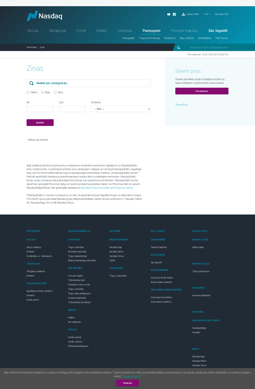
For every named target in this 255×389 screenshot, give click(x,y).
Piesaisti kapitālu (159, 248)
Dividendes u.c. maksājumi (39, 256)
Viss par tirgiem (75, 276)
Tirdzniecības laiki (76, 281)
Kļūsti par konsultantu (161, 298)
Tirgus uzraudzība (118, 276)
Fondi (81, 31)
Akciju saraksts (34, 248)
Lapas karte (190, 14)
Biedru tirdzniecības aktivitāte (81, 261)
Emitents (96, 103)
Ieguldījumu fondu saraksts (40, 291)
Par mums (222, 38)
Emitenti (30, 252)
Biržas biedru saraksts (161, 282)
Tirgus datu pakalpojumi (79, 294)
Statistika (125, 31)
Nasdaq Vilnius (116, 256)
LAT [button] (206, 14)
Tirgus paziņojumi (200, 272)
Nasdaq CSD (221, 14)
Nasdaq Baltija (199, 328)
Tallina (33, 92)
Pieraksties (202, 92)
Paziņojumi (151, 31)
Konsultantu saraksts (161, 302)
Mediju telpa (198, 248)
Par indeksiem (74, 322)
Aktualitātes (204, 38)
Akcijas (32, 31)
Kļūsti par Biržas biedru (162, 278)
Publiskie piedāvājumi (78, 346)
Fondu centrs (33, 300)
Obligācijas (57, 31)
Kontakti (196, 333)
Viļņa (60, 92)
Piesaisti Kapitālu (184, 31)
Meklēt (40, 123)
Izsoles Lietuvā (75, 342)
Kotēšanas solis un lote (79, 285)
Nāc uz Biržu (187, 38)
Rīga (47, 92)
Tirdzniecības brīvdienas (79, 303)
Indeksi (101, 31)
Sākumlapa (31, 48)
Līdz (61, 103)
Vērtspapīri (129, 38)
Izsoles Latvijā (74, 338)
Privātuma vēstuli (123, 188)
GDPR (112, 261)
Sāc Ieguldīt (218, 31)
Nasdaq (45, 16)
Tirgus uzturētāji (76, 289)
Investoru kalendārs (77, 298)
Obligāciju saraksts (36, 272)
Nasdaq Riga (115, 248)
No (28, 103)
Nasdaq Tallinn (116, 252)
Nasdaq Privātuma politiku (95, 188)
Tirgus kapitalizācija (77, 256)
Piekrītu (127, 383)
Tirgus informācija (149, 38)
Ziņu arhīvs (181, 105)
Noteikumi (169, 38)
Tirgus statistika (76, 248)
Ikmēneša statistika (77, 252)
